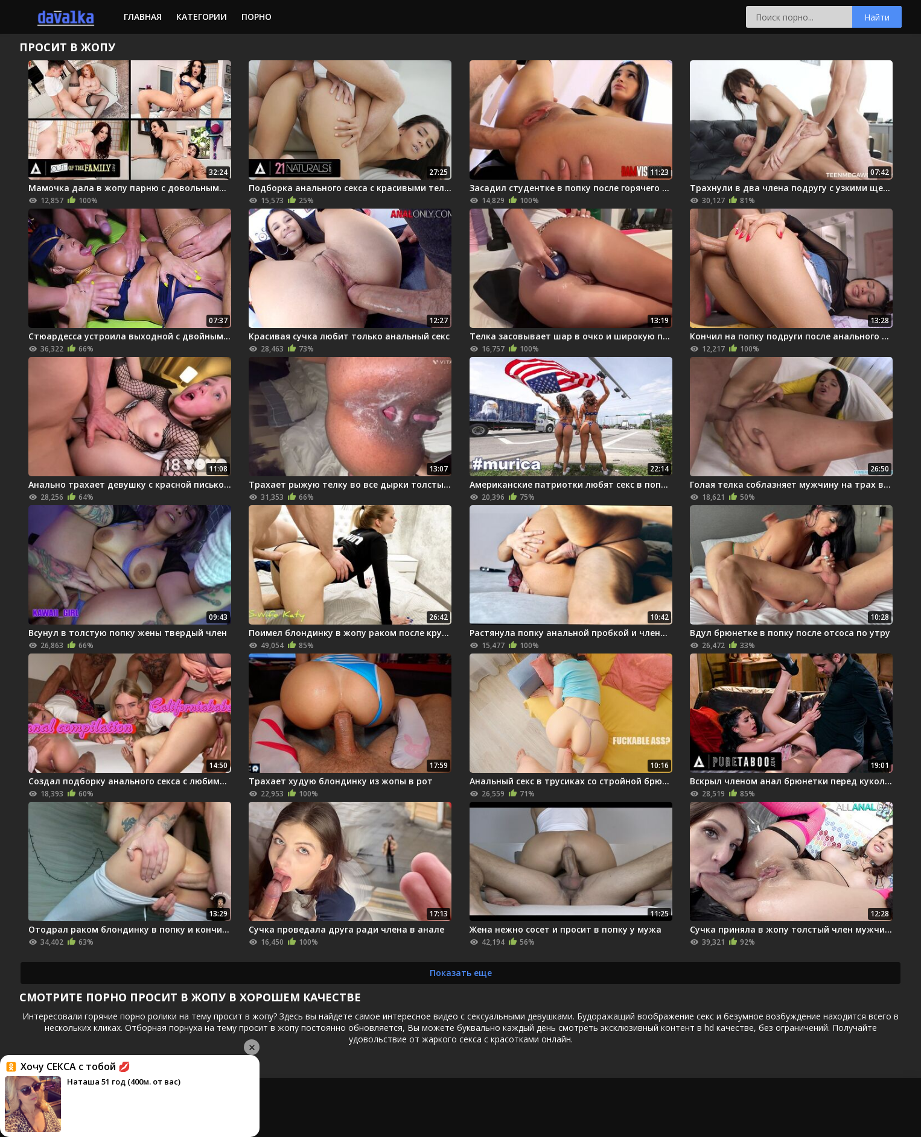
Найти (877, 17)
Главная (143, 16)
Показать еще (461, 972)
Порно (256, 16)
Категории (201, 16)
